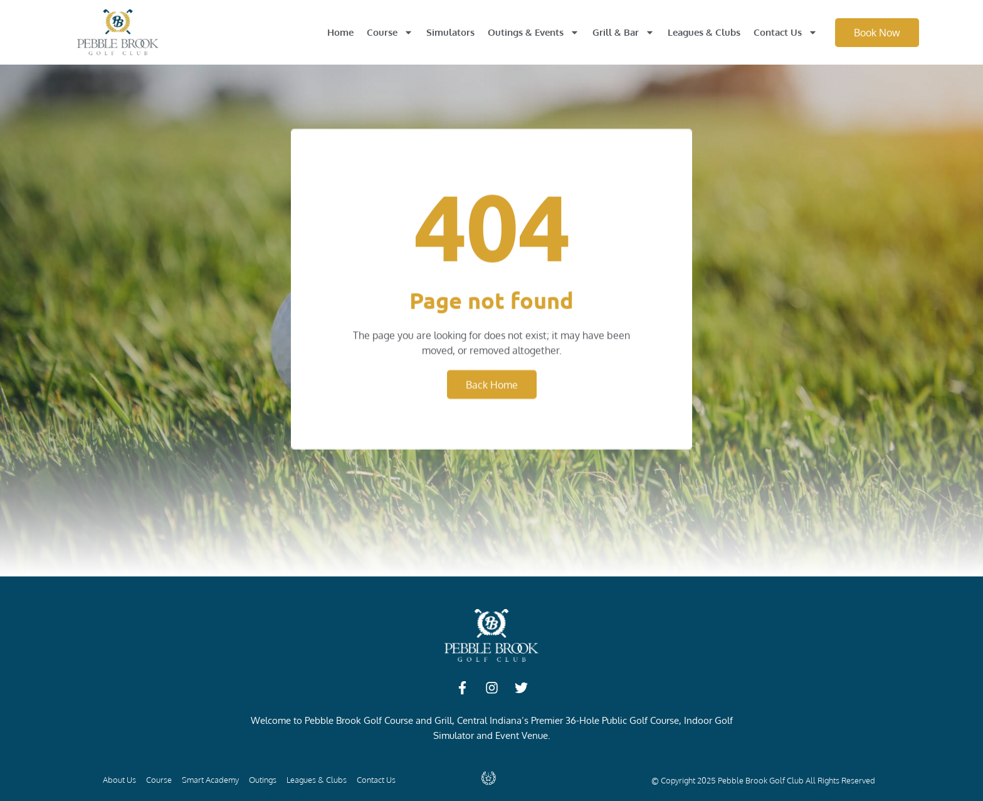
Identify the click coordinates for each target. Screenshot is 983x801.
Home (340, 32)
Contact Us (785, 32)
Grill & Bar (623, 32)
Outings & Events (533, 32)
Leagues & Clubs (704, 32)
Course (390, 32)
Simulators (450, 32)
